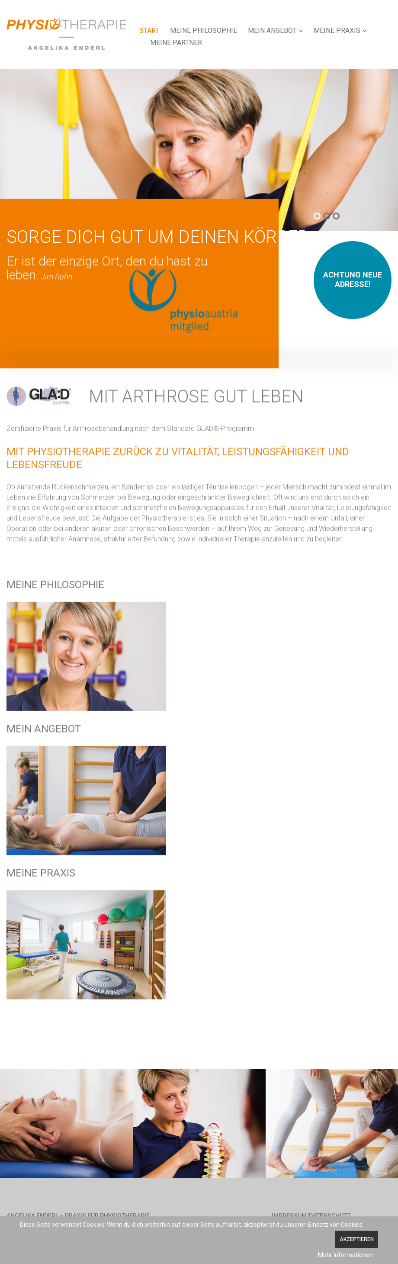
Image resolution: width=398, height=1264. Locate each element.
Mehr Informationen (345, 1254)
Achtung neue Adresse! (352, 279)
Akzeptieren (357, 1239)
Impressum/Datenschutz (311, 1216)
